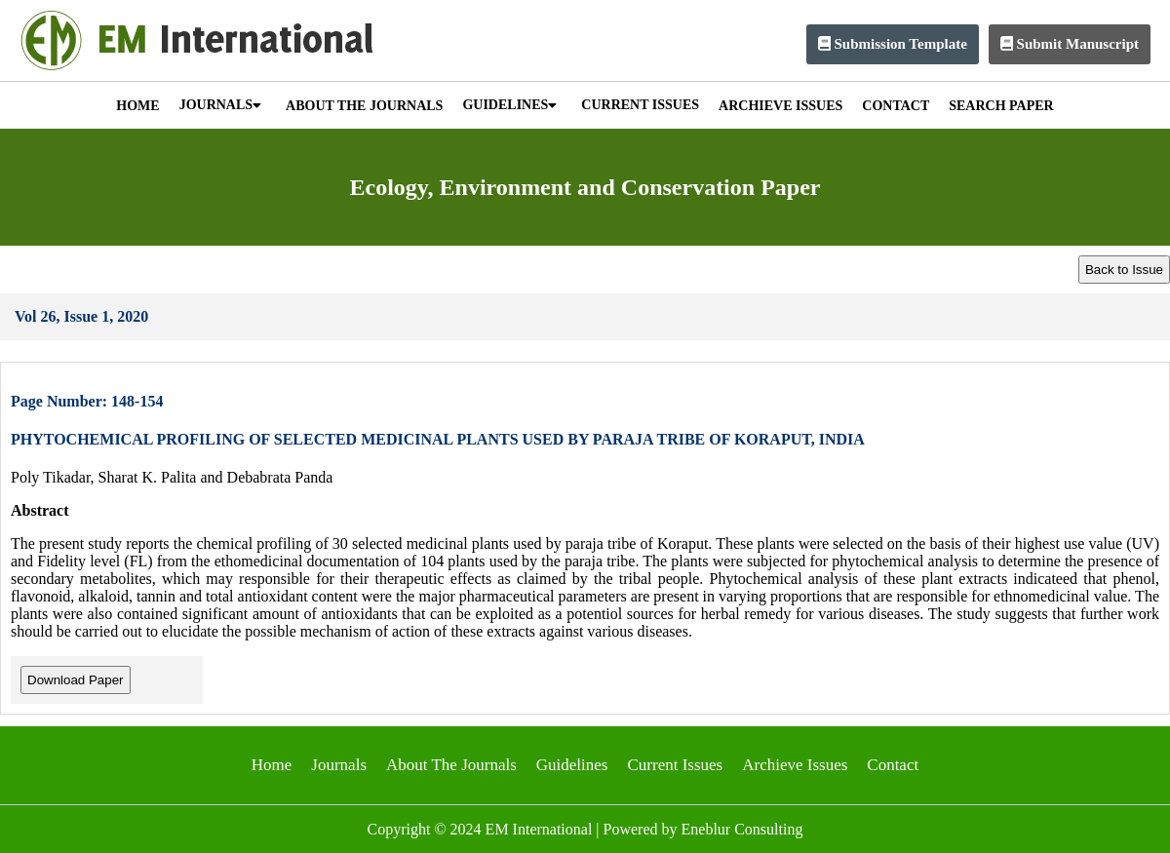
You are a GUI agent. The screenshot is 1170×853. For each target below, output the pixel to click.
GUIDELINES (509, 104)
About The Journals (451, 765)
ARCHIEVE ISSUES (780, 105)
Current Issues (674, 765)
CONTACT (895, 105)
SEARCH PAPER (1001, 105)
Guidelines (572, 765)
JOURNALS (220, 104)
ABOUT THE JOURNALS (364, 105)
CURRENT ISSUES (640, 104)
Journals (339, 765)
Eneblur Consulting (742, 829)
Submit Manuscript (1069, 44)
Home (272, 765)
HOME (137, 105)
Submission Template (892, 44)
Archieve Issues (794, 765)
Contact (892, 765)
